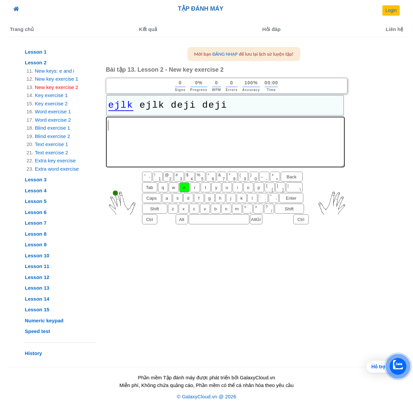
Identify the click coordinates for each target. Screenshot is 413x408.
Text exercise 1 (51, 144)
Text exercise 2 (51, 152)
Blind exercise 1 (52, 128)
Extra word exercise (57, 169)
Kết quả (148, 29)
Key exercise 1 (51, 95)
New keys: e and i (54, 71)
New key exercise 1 (56, 79)
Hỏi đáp (271, 29)
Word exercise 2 (53, 120)
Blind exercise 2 (52, 136)
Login (391, 10)
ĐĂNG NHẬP (225, 54)
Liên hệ (394, 29)
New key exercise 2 (56, 87)
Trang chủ (22, 29)
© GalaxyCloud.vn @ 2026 (206, 396)
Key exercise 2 (51, 103)
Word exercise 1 (53, 111)
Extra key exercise (55, 160)
